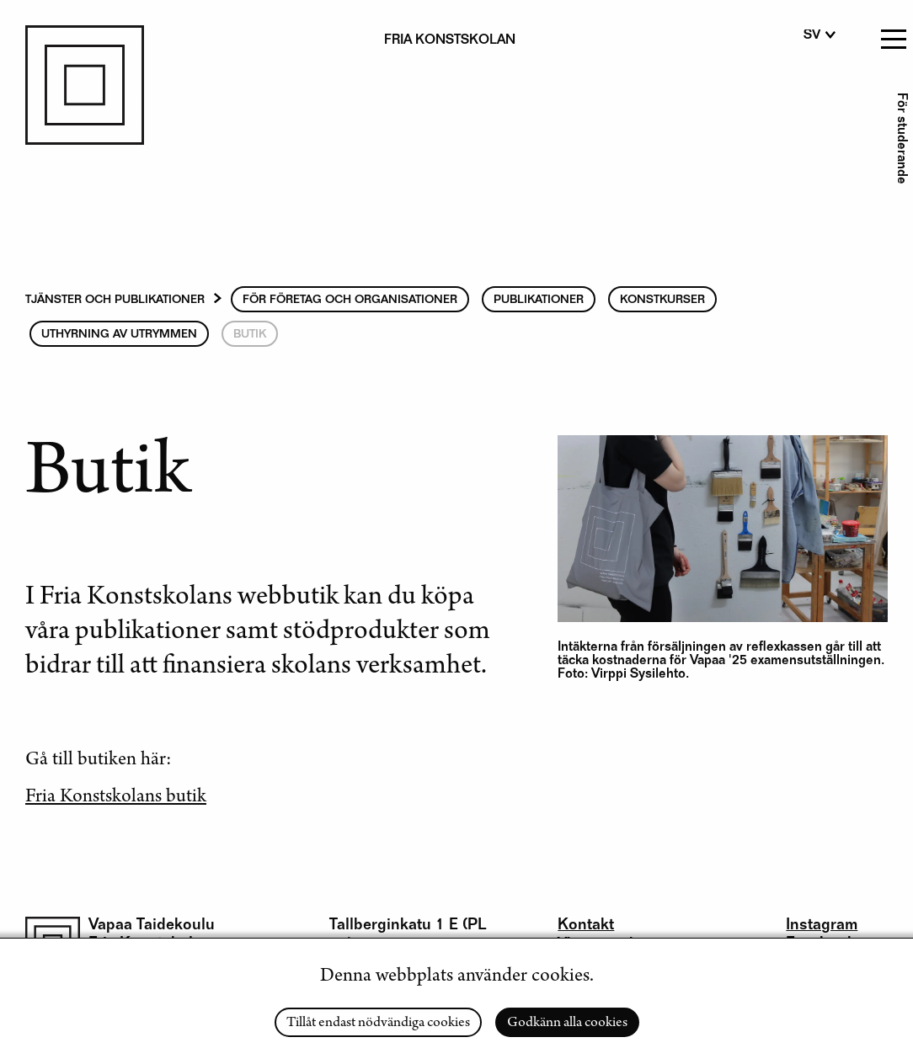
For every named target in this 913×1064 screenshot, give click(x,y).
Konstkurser (662, 300)
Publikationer (539, 300)
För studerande (900, 138)
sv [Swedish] (812, 36)
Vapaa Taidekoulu (151, 926)
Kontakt (586, 926)
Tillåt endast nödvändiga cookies (378, 1023)
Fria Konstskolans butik (115, 798)
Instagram (821, 926)
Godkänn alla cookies (567, 1023)
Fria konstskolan (449, 41)
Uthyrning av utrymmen (119, 335)
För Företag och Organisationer (350, 300)
